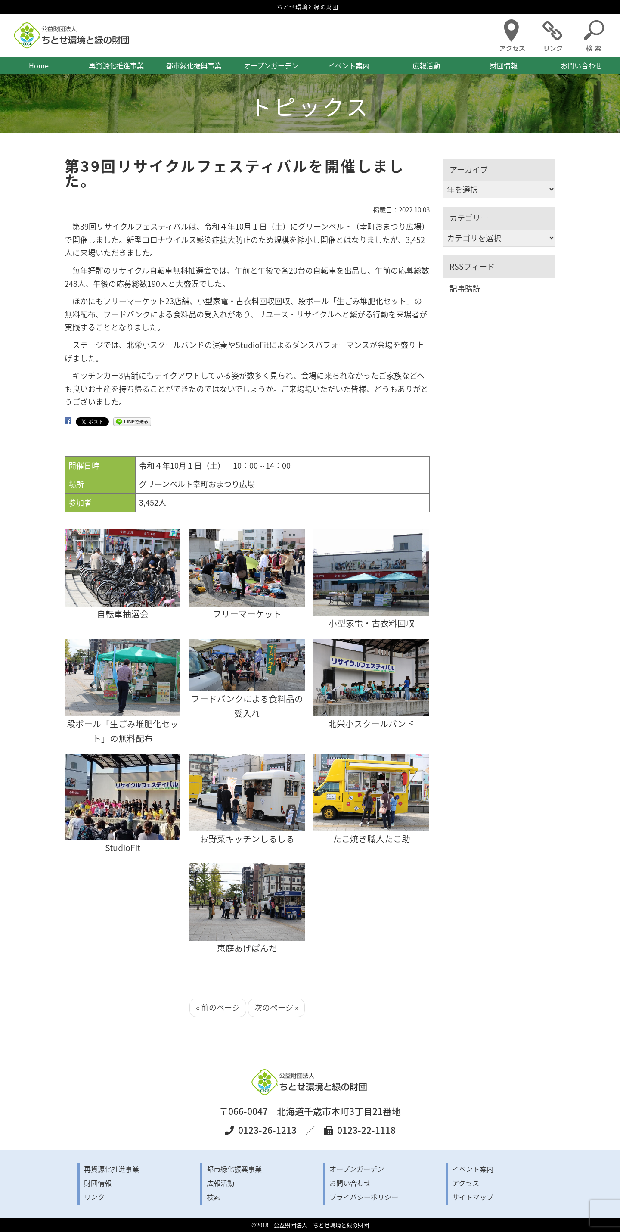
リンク (94, 1197)
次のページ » (276, 1007)
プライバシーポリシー (363, 1197)
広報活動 (426, 65)
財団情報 (504, 65)
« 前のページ (218, 1007)
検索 (213, 1197)
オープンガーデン (271, 65)
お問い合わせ (581, 65)
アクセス (465, 1183)
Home (39, 65)
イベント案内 (348, 65)
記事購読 (465, 288)
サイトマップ (472, 1197)
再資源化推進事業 (116, 65)
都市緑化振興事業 (193, 65)
